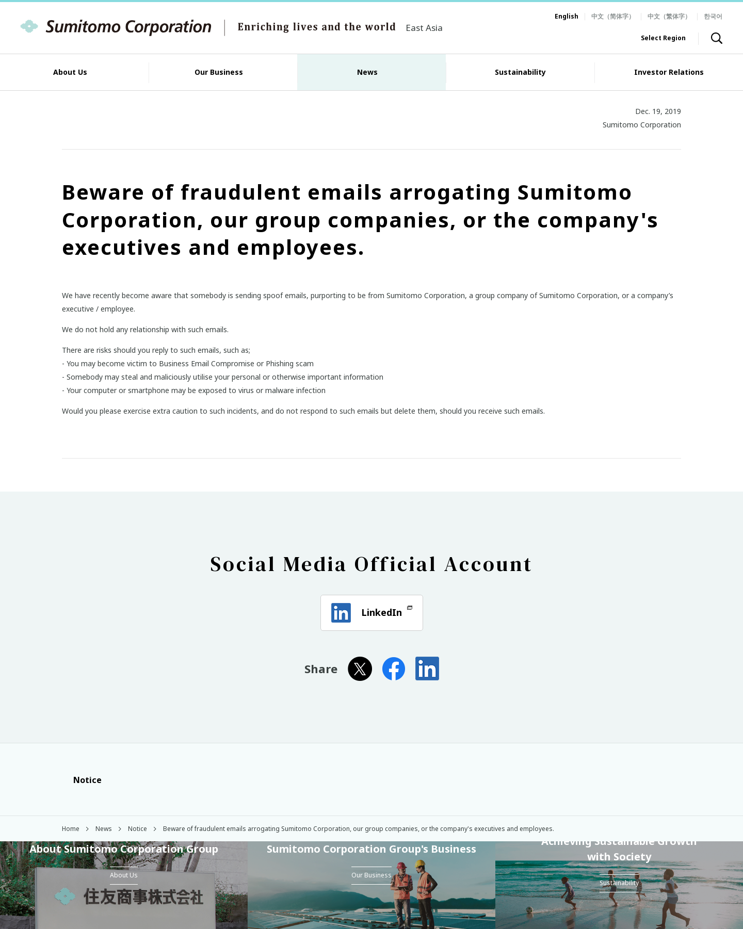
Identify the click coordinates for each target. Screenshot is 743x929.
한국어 (713, 16)
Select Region (663, 38)
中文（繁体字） (669, 16)
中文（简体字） (613, 16)
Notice (82, 780)
